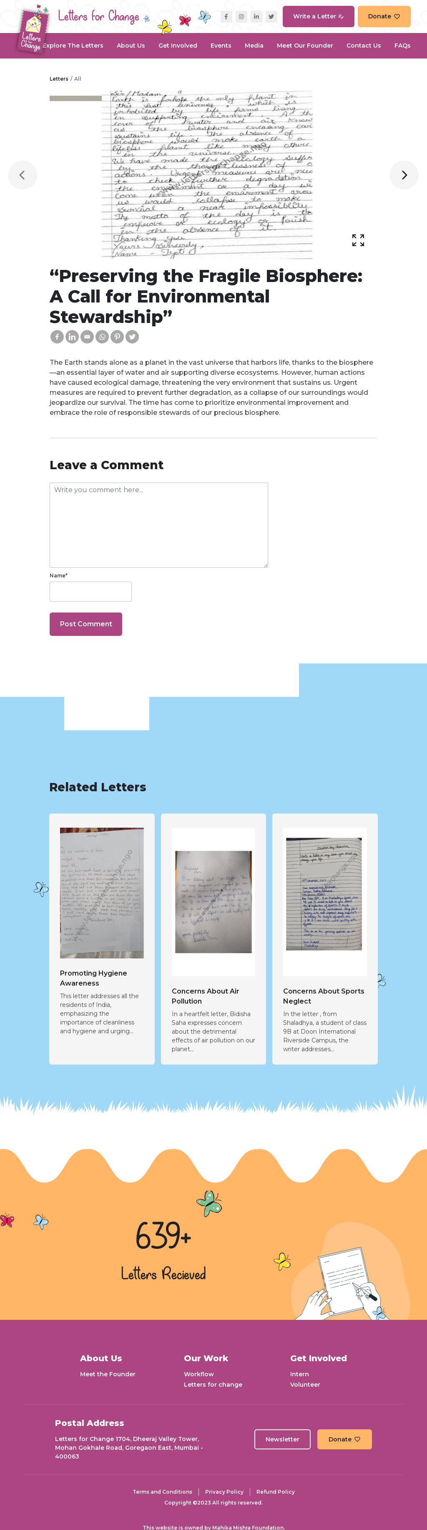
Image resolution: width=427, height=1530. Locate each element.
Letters (59, 79)
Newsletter (282, 1439)
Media (254, 45)
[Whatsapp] (102, 336)
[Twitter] (132, 336)
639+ (163, 1238)
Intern (299, 1374)
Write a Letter (318, 16)
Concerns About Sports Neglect (323, 996)
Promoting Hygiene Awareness (93, 978)
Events (221, 45)
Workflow (199, 1374)
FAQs (402, 45)
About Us (131, 45)
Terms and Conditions (162, 1492)
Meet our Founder (305, 45)
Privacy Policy (224, 1492)
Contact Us (364, 45)
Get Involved (177, 45)
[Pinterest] (117, 336)
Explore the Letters (73, 45)
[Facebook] (57, 336)
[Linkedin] (72, 336)
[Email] (87, 336)
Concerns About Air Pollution (205, 996)
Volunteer (305, 1384)
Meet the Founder (108, 1374)
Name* (59, 575)
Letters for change (213, 1384)
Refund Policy (275, 1492)
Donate (384, 16)
